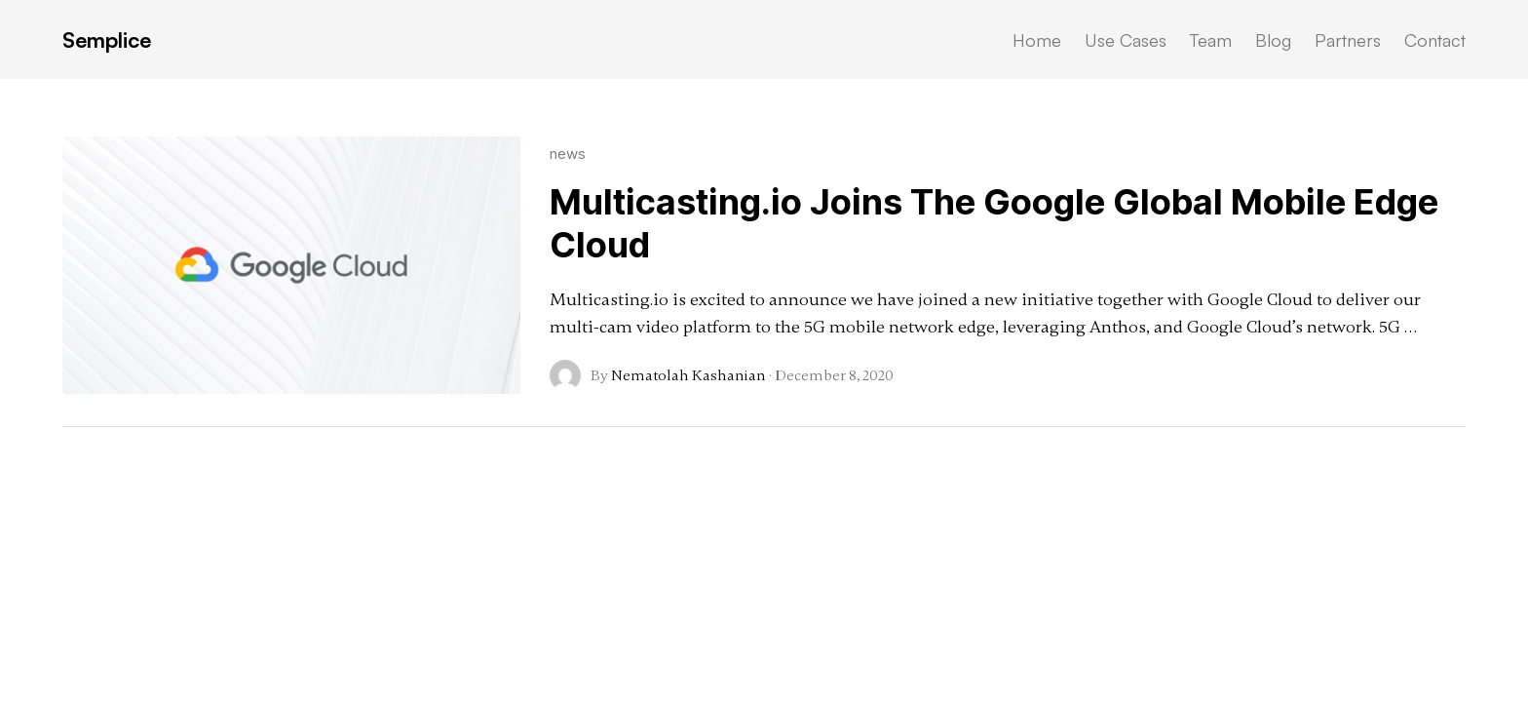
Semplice (106, 39)
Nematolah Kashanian (688, 375)
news (568, 153)
